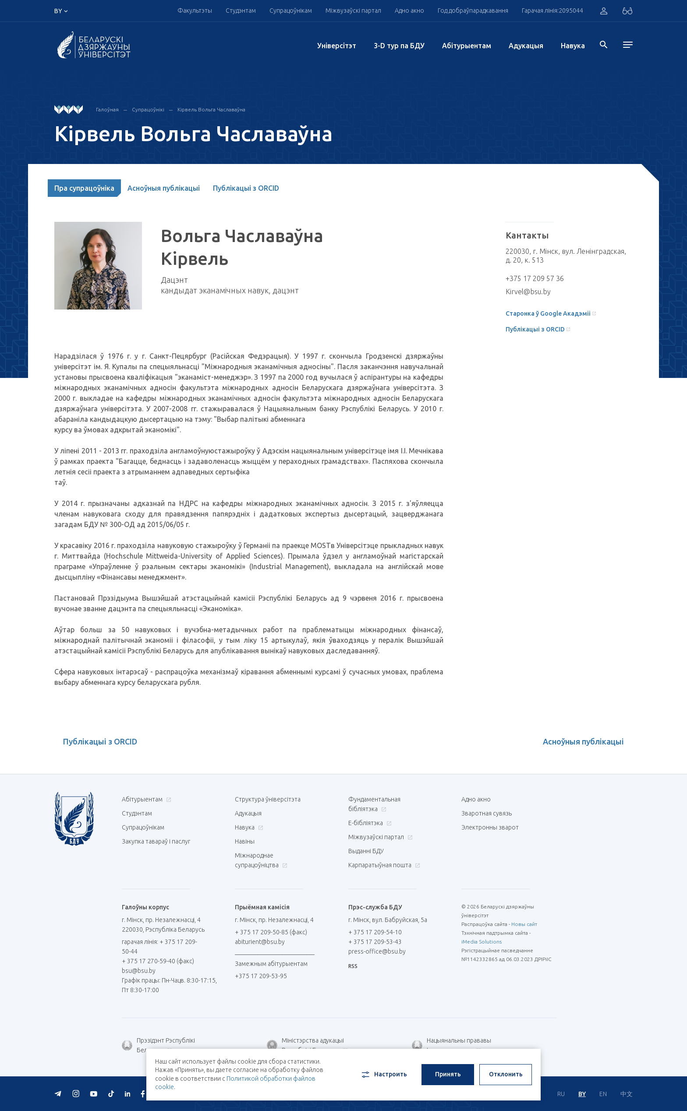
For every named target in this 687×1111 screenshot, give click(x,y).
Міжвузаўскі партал (353, 10)
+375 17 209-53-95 (261, 975)
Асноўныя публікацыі (163, 188)
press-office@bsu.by (377, 951)
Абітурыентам (466, 46)
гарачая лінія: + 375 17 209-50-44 (159, 946)
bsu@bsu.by (139, 970)
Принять (448, 1074)
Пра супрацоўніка (84, 188)
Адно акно (409, 10)
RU (561, 1093)
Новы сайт (524, 924)
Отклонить (506, 1074)
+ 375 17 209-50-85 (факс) (271, 932)
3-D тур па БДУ (399, 46)
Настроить (383, 1074)
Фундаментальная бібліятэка (374, 804)
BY (582, 1093)
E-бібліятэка (369, 822)
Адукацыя (526, 46)
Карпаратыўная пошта (383, 865)
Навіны (245, 841)
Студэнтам (241, 10)
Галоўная (107, 109)
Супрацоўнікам (290, 10)
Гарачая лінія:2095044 (552, 10)
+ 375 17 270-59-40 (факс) (158, 961)
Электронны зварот (490, 827)
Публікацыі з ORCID (246, 188)
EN (603, 1093)
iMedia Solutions (481, 941)
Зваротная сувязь (486, 813)
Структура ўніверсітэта (268, 799)
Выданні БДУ (366, 851)
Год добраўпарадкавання (473, 10)
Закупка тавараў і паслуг (156, 841)
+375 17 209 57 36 (535, 278)
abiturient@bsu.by (260, 941)
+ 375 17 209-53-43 (375, 941)
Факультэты (194, 10)
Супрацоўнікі (148, 109)
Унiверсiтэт (336, 46)
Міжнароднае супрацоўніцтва (261, 860)
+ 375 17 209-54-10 (375, 932)
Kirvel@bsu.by (528, 292)
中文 (626, 1093)
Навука (573, 46)
